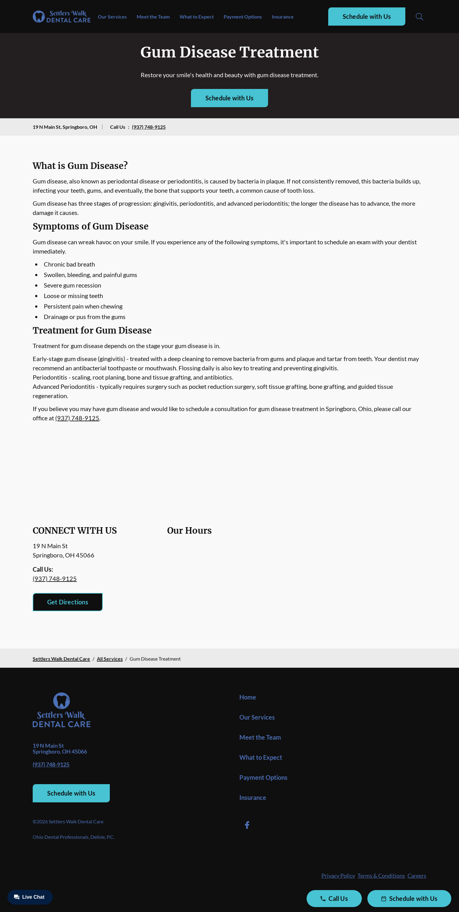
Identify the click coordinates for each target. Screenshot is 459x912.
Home (247, 697)
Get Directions (67, 602)
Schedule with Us (367, 16)
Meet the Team (153, 16)
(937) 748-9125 (149, 127)
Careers (416, 875)
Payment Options (243, 16)
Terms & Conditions (381, 875)
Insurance (283, 16)
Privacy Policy (338, 875)
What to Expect (197, 16)
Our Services (112, 16)
